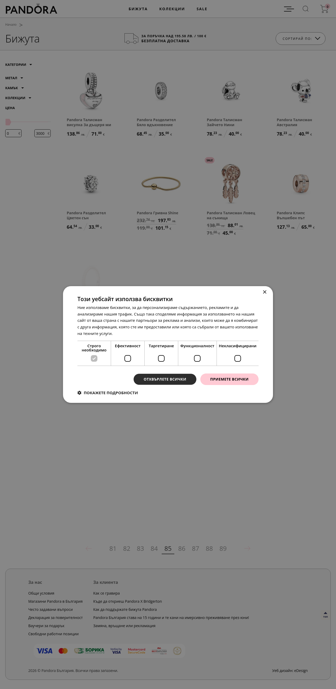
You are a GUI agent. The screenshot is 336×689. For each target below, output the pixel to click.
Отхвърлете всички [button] (165, 379)
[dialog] (168, 344)
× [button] (264, 292)
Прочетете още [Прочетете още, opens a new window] (128, 333)
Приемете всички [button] (229, 379)
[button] (107, 392)
